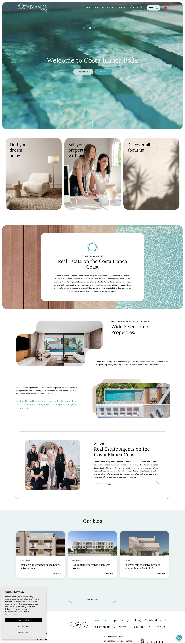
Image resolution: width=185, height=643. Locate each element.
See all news (92, 599)
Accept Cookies (23, 620)
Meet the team (126, 484)
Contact (123, 8)
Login (137, 8)
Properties (98, 8)
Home (87, 8)
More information (12, 614)
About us (111, 8)
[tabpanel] (40, 554)
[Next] (164, 588)
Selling (138, 620)
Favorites (119, 633)
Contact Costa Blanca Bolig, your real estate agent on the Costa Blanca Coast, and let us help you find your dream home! (46, 404)
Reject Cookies (23, 632)
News (145, 627)
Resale (103, 72)
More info (57, 574)
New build (83, 72)
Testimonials (123, 627)
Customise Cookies (23, 626)
